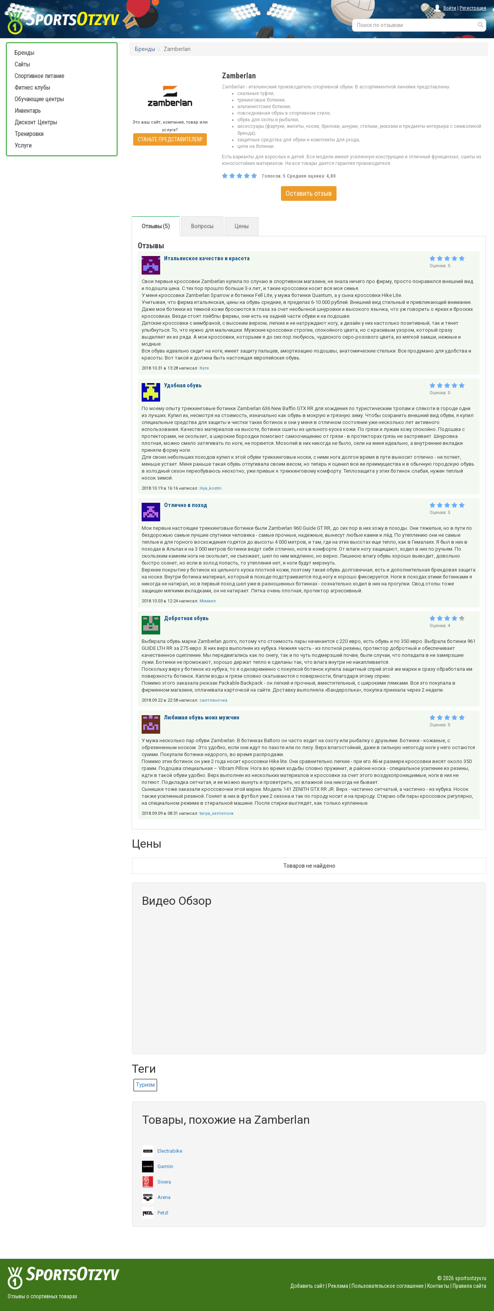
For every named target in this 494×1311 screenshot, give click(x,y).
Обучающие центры (39, 99)
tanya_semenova (216, 813)
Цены (242, 226)
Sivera (156, 1182)
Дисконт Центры (36, 122)
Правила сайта (469, 1286)
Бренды (24, 52)
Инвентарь (28, 110)
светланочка (213, 700)
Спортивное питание (39, 76)
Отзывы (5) (156, 226)
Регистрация (473, 8)
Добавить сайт (307, 1286)
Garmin (157, 1166)
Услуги (23, 145)
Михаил (208, 601)
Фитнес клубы (32, 87)
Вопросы (202, 226)
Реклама (338, 1286)
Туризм (145, 1085)
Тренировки (29, 133)
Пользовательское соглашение (388, 1286)
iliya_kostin (211, 488)
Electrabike (162, 1151)
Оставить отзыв (309, 193)
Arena (156, 1197)
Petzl (155, 1213)
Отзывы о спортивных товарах (64, 1283)
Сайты (22, 64)
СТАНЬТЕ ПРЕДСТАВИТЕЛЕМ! (170, 139)
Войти (449, 8)
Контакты (438, 1286)
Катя (204, 368)
